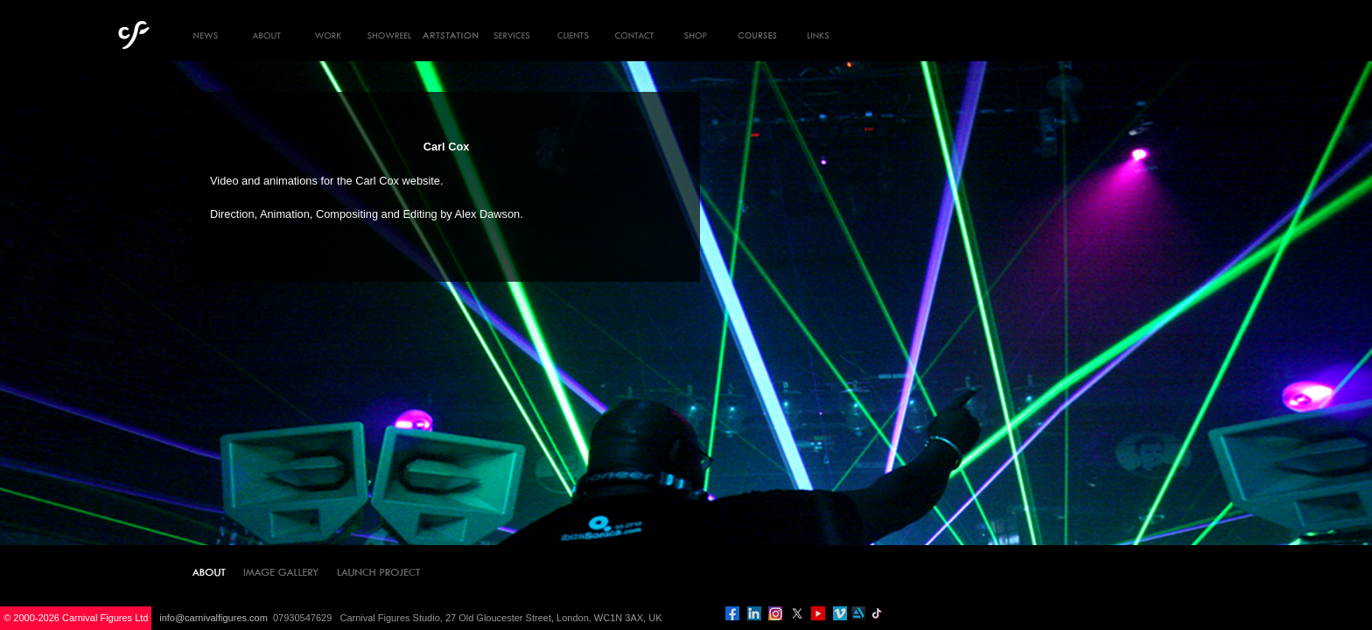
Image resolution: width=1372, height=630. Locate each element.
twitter (797, 613)
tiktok (877, 613)
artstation (858, 613)
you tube (818, 613)
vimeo (840, 613)
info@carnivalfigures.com (213, 617)
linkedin (754, 613)
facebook (732, 613)
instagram (775, 613)
